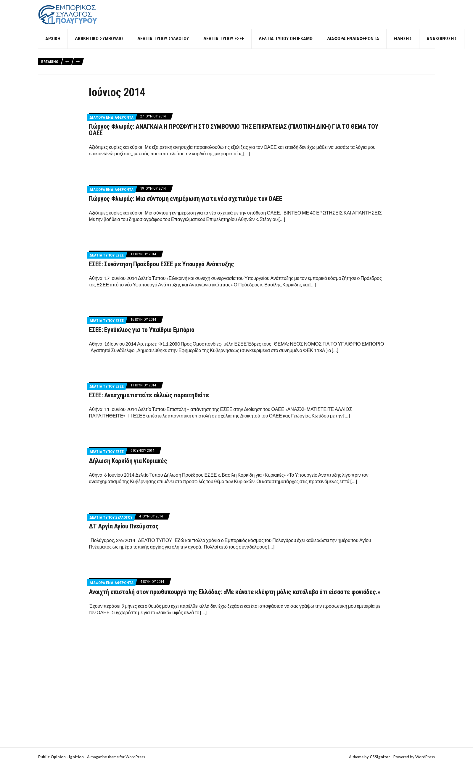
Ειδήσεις (403, 47)
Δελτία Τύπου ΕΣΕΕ (223, 47)
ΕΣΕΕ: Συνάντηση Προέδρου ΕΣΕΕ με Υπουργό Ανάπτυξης (161, 272)
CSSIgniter (380, 756)
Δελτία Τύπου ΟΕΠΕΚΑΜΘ (286, 47)
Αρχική (52, 47)
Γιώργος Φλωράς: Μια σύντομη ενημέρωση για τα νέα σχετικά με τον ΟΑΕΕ (185, 207)
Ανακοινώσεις (442, 47)
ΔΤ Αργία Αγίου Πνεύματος (123, 534)
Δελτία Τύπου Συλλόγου (163, 47)
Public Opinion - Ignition (61, 756)
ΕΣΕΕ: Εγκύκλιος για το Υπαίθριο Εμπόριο (141, 338)
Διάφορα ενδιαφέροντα (353, 47)
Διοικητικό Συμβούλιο (99, 47)
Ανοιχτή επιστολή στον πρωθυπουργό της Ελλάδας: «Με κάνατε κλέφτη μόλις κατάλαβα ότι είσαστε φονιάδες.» (234, 600)
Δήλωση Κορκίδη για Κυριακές (128, 469)
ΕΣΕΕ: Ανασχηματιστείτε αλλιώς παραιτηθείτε (149, 403)
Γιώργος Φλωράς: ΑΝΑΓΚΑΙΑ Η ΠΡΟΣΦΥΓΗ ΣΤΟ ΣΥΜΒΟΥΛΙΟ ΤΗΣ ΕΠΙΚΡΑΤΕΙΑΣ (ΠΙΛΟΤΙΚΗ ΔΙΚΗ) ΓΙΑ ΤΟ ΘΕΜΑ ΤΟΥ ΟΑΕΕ (233, 138)
